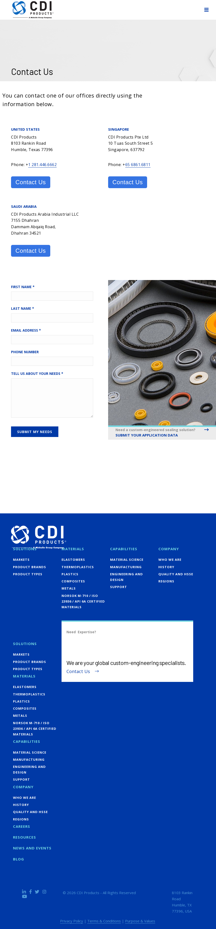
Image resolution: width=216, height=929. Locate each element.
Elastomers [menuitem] (73, 559)
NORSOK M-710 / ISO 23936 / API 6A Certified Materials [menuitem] (83, 601)
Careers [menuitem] (21, 826)
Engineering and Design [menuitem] (126, 577)
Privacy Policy (71, 920)
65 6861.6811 (138, 164)
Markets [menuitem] (21, 559)
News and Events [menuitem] (32, 847)
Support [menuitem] (118, 587)
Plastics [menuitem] (70, 574)
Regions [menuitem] (166, 581)
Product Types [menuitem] (27, 574)
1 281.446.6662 (42, 164)
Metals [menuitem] (69, 588)
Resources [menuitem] (24, 837)
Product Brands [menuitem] (29, 567)
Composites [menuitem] (73, 581)
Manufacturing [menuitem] (126, 567)
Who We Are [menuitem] (169, 559)
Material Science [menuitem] (126, 559)
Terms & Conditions (104, 920)
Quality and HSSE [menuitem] (175, 574)
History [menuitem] (166, 567)
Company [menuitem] (168, 548)
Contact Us (30, 182)
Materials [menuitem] (73, 548)
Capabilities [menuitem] (123, 548)
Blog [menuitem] (18, 859)
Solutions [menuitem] (25, 548)
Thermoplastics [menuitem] (78, 567)
